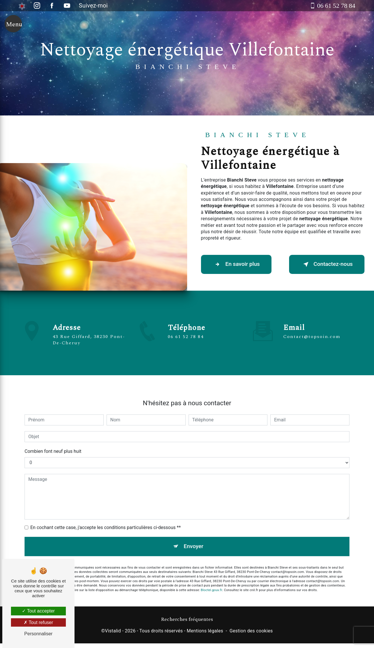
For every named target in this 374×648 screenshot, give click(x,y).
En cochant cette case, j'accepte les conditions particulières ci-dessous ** (105, 519)
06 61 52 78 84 (186, 345)
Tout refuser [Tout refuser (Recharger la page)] (38, 622)
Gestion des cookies (251, 631)
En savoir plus (236, 264)
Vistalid (113, 631)
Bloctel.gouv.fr (211, 582)
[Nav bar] (13, 23)
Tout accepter (38, 610)
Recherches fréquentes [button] (187, 619)
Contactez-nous (327, 264)
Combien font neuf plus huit (53, 442)
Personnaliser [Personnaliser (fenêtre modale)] (38, 633)
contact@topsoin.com (311, 328)
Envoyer (193, 537)
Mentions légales (205, 631)
